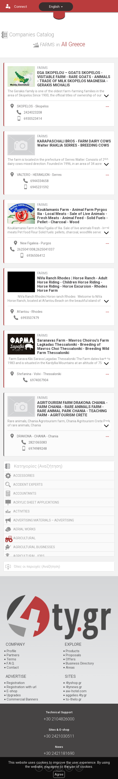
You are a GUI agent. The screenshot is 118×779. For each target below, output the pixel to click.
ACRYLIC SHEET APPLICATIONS (36, 502)
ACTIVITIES (21, 511)
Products (72, 651)
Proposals (73, 655)
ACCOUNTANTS (24, 493)
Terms (11, 659)
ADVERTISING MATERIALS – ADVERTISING (43, 520)
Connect (20, 7)
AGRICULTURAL (24, 538)
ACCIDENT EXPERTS (28, 484)
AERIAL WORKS (24, 529)
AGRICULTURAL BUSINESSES (34, 547)
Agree (59, 774)
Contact (13, 667)
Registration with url (21, 687)
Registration (16, 683)
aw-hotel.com (76, 691)
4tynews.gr (74, 687)
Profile (11, 651)
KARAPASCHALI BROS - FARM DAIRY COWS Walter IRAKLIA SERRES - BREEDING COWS (74, 143)
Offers (71, 659)
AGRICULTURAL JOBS (29, 556)
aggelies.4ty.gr (76, 695)
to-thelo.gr (73, 699)
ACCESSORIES (23, 475)
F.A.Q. (11, 663)
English (56, 7)
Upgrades (14, 695)
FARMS (42, 68)
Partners (13, 655)
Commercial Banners (22, 699)
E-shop (12, 691)
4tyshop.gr (73, 683)
